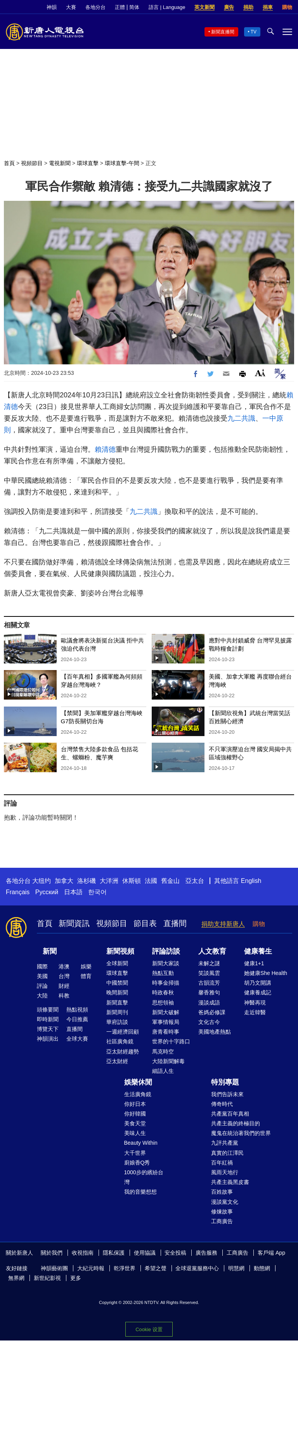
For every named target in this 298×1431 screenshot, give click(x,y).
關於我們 (51, 1253)
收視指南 (83, 1253)
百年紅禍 (222, 1162)
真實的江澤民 (227, 1153)
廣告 (229, 7)
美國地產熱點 (214, 1032)
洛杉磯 (86, 880)
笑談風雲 (209, 973)
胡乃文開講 (257, 983)
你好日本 (135, 1104)
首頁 (9, 163)
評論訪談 (166, 951)
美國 (42, 976)
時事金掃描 (165, 983)
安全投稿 (175, 1253)
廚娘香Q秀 (137, 1162)
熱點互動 (163, 973)
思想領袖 (163, 1002)
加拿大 (64, 880)
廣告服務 (206, 1253)
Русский (46, 892)
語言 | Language (167, 7)
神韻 (52, 7)
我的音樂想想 (140, 1192)
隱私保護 (114, 1253)
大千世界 (135, 1153)
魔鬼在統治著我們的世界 (241, 1133)
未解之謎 (209, 963)
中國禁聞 (117, 983)
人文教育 (212, 951)
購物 (287, 7)
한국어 (97, 892)
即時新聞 (48, 1019)
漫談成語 (209, 1002)
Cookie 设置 (148, 1329)
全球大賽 (77, 1039)
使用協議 (145, 1253)
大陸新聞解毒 (168, 1061)
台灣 (64, 976)
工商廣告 (222, 1221)
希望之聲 (155, 1268)
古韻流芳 (209, 983)
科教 (64, 995)
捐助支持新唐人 (223, 924)
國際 (42, 966)
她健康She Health (265, 973)
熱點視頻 (77, 1009)
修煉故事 (222, 1211)
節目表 (145, 923)
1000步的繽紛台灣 (143, 1177)
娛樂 (86, 966)
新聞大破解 (165, 1012)
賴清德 (105, 449)
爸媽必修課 (211, 1012)
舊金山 (170, 880)
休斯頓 (131, 880)
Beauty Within (141, 1143)
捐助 (248, 7)
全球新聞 (117, 963)
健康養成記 (257, 992)
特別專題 (225, 1082)
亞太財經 (117, 1061)
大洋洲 (109, 880)
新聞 (50, 951)
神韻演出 (48, 1039)
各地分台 (95, 7)
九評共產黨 (224, 1143)
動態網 (262, 1268)
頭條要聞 (48, 1009)
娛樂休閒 (138, 1082)
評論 (42, 986)
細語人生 (163, 1071)
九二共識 (241, 418)
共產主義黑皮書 (230, 1182)
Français (17, 892)
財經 (64, 986)
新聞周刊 (117, 1012)
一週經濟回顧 (122, 1032)
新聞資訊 (74, 923)
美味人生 (135, 1133)
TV (253, 32)
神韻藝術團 (54, 1268)
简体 (134, 7)
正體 (120, 7)
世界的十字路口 (171, 1041)
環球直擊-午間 (122, 163)
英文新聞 (204, 7)
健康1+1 (254, 963)
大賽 (71, 7)
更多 (75, 1278)
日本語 (73, 892)
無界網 (16, 1278)
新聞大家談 (165, 963)
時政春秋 (163, 992)
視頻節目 (32, 163)
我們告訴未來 (227, 1094)
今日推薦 (77, 1019)
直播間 (175, 923)
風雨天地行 (224, 1172)
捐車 (268, 7)
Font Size (260, 372)
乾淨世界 (124, 1268)
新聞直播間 (222, 32)
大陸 (42, 995)
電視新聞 (60, 163)
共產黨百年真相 (230, 1114)
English (251, 880)
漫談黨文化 (224, 1202)
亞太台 (194, 880)
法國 (151, 880)
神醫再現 (255, 1002)
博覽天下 (48, 1029)
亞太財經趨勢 (122, 1051)
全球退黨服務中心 (197, 1268)
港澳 (64, 966)
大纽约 (41, 880)
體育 (86, 976)
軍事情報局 (165, 1022)
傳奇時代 (222, 1104)
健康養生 (258, 951)
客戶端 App (271, 1253)
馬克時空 (163, 1051)
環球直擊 (88, 163)
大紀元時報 (90, 1268)
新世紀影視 (47, 1278)
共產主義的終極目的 (235, 1123)
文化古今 (209, 1022)
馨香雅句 (209, 992)
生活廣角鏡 (137, 1094)
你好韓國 (135, 1114)
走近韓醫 (255, 1012)
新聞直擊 (117, 1002)
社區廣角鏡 (119, 1041)
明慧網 (236, 1268)
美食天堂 (135, 1123)
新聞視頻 (120, 951)
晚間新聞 (117, 992)
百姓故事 (222, 1192)
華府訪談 (117, 1022)
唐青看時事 (165, 1032)
